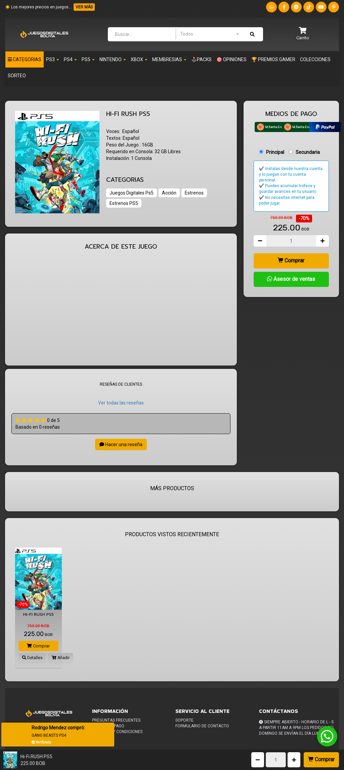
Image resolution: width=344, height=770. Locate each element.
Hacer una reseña (120, 444)
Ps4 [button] (70, 59)
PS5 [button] (88, 59)
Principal (275, 152)
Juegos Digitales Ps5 (132, 193)
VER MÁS (84, 7)
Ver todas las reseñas (121, 402)
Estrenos (194, 193)
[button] (302, 34)
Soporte (184, 720)
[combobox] (209, 34)
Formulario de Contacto (202, 726)
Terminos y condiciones (117, 731)
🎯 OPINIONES (231, 59)
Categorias (24, 59)
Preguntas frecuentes (116, 720)
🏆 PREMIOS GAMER (273, 59)
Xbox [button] (139, 59)
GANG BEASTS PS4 (49, 735)
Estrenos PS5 (124, 203)
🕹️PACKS (201, 59)
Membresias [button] (169, 59)
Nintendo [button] (112, 59)
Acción (169, 193)
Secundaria (308, 152)
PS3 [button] (52, 59)
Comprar (321, 759)
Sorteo (17, 75)
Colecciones (315, 59)
